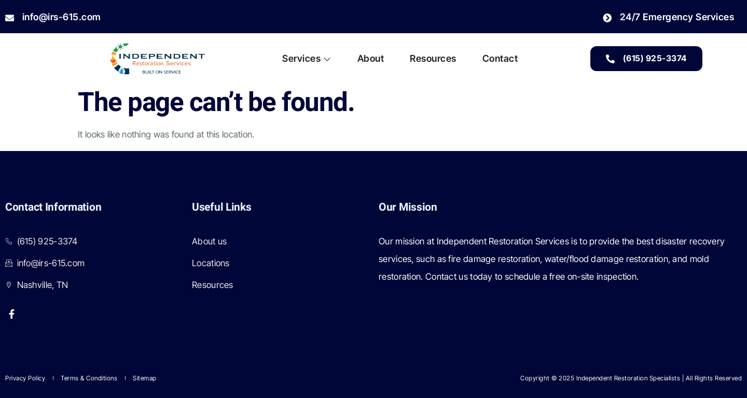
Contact (500, 58)
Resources (433, 58)
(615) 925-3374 (646, 58)
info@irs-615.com (53, 16)
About (370, 58)
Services (306, 58)
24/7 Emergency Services (668, 16)
